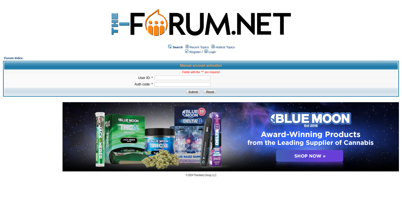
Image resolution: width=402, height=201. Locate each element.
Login (210, 52)
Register (193, 52)
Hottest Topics (225, 47)
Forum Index (13, 58)
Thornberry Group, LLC (204, 175)
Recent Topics (199, 47)
